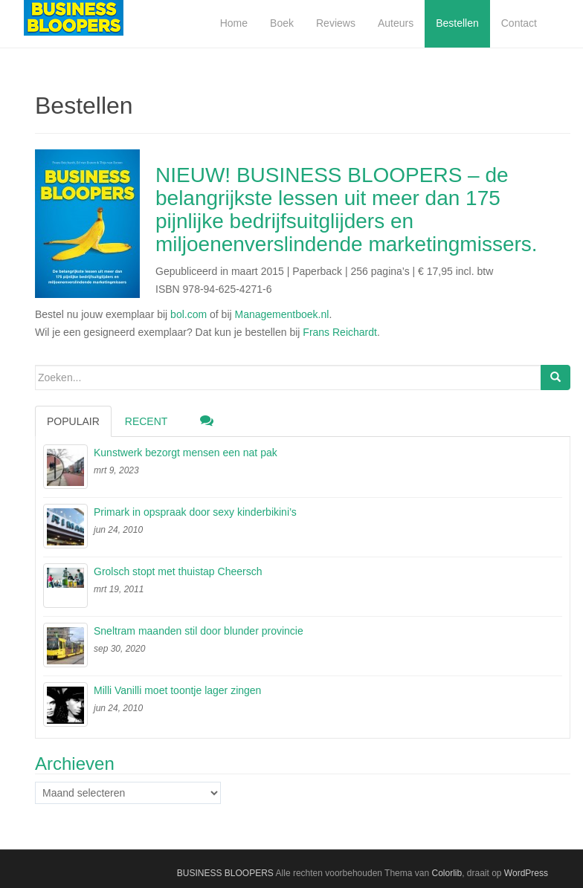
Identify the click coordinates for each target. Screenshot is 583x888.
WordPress (526, 873)
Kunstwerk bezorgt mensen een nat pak (185, 452)
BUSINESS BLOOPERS (225, 873)
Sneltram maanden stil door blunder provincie (198, 631)
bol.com (188, 314)
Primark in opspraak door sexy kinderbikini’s (195, 512)
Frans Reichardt (340, 332)
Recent (146, 421)
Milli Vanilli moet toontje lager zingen (177, 690)
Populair (73, 421)
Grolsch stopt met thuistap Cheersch (178, 571)
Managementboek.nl (282, 314)
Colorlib (446, 873)
